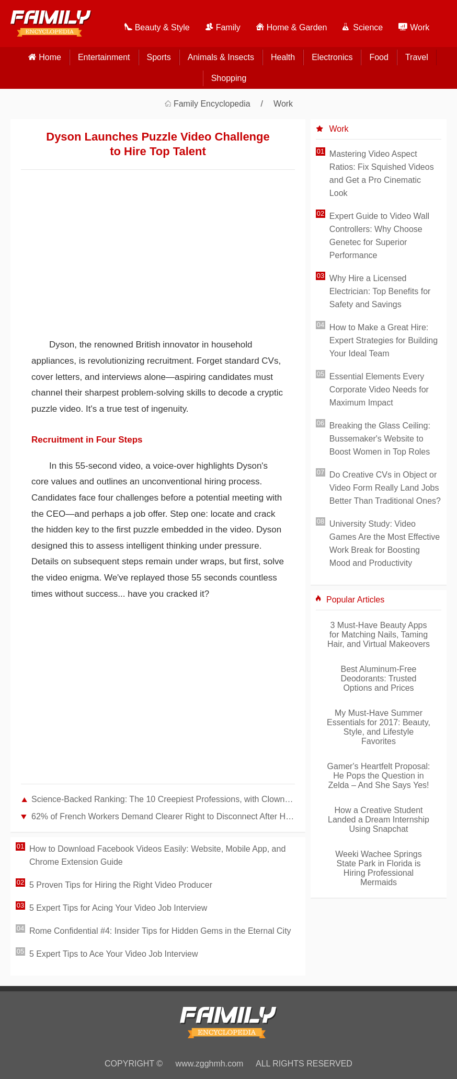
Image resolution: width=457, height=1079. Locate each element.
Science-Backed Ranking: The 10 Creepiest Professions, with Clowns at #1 (163, 799)
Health (283, 57)
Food (378, 57)
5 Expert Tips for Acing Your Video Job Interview (118, 907)
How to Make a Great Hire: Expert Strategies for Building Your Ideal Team (383, 340)
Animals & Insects (221, 57)
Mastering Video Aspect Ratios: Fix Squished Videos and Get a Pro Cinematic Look (381, 173)
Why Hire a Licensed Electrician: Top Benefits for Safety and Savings (380, 291)
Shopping (229, 78)
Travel (416, 57)
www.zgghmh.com (210, 1063)
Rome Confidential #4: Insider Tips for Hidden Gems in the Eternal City (160, 930)
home (50, 57)
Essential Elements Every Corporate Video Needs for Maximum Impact (379, 389)
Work (283, 103)
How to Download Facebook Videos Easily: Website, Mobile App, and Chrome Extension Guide (157, 855)
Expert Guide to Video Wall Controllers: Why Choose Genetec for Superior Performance (379, 236)
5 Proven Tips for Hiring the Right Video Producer (120, 884)
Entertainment (104, 57)
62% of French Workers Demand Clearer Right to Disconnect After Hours (163, 816)
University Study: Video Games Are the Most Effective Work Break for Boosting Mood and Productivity (384, 543)
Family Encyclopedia (212, 103)
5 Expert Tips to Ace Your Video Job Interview (113, 953)
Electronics (332, 57)
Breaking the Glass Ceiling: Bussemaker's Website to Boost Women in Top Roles (379, 438)
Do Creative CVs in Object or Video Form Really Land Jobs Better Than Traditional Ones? (385, 487)
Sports (159, 57)
